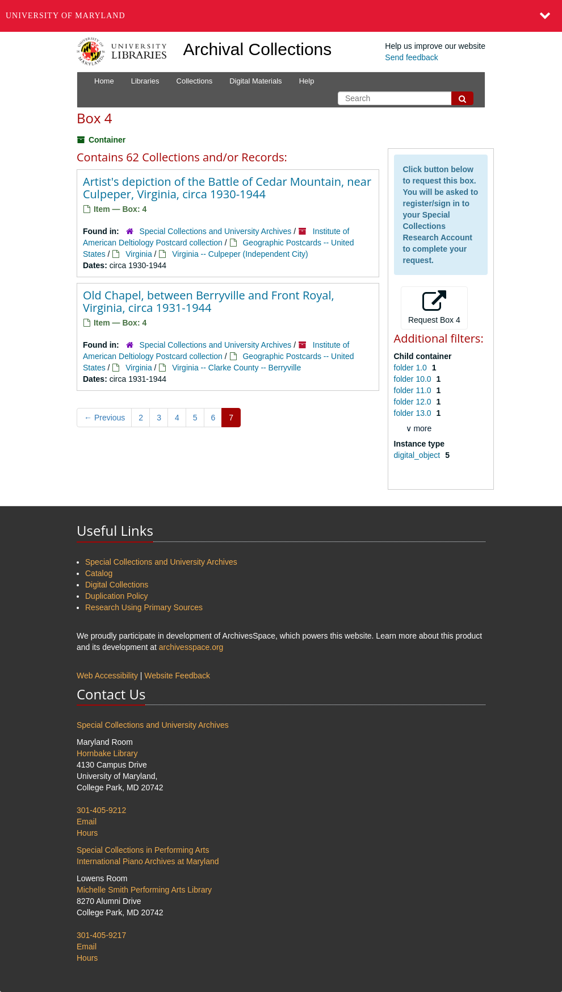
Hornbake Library (107, 753)
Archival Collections (257, 49)
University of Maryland (65, 15)
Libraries (145, 81)
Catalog (98, 573)
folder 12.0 (414, 401)
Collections (195, 81)
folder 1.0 (411, 367)
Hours (87, 832)
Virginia (138, 254)
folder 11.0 (414, 390)
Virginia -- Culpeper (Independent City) (240, 254)
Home (104, 81)
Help (306, 81)
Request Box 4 (434, 307)
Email (87, 821)
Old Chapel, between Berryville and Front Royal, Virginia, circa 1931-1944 (208, 301)
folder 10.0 (414, 379)
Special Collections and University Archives (216, 231)
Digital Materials (255, 81)
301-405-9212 (101, 810)
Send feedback (411, 57)
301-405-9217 (101, 935)
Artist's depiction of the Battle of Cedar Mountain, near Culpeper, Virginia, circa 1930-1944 (227, 188)
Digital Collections (116, 584)
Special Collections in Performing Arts (143, 850)
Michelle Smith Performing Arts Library (144, 889)
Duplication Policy (116, 596)
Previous (104, 417)
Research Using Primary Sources (144, 607)
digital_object (418, 455)
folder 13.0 (414, 413)
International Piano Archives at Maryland (148, 861)
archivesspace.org (191, 647)
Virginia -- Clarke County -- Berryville (236, 367)
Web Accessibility (107, 675)
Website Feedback (177, 675)
